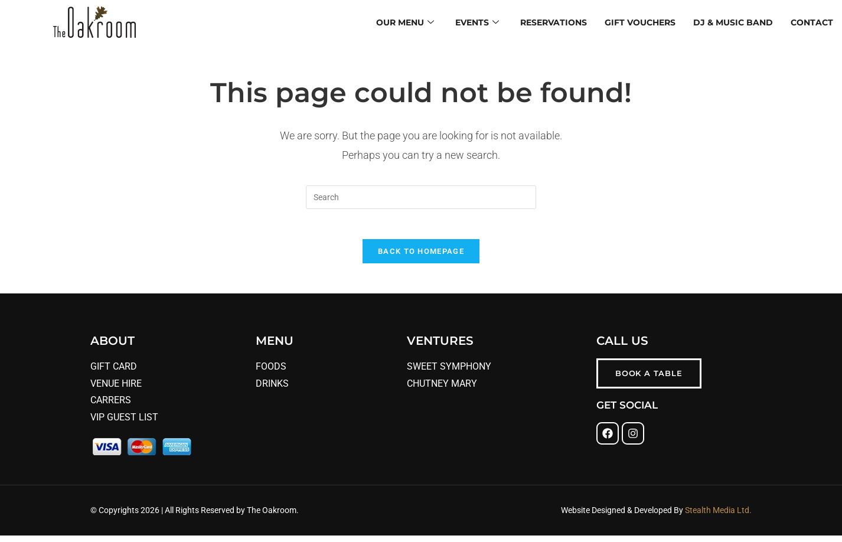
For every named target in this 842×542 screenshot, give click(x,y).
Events (477, 22)
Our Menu (405, 22)
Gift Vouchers (640, 22)
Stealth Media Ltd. (717, 516)
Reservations (553, 22)
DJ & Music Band (733, 22)
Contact (812, 22)
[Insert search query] (421, 197)
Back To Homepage (421, 257)
